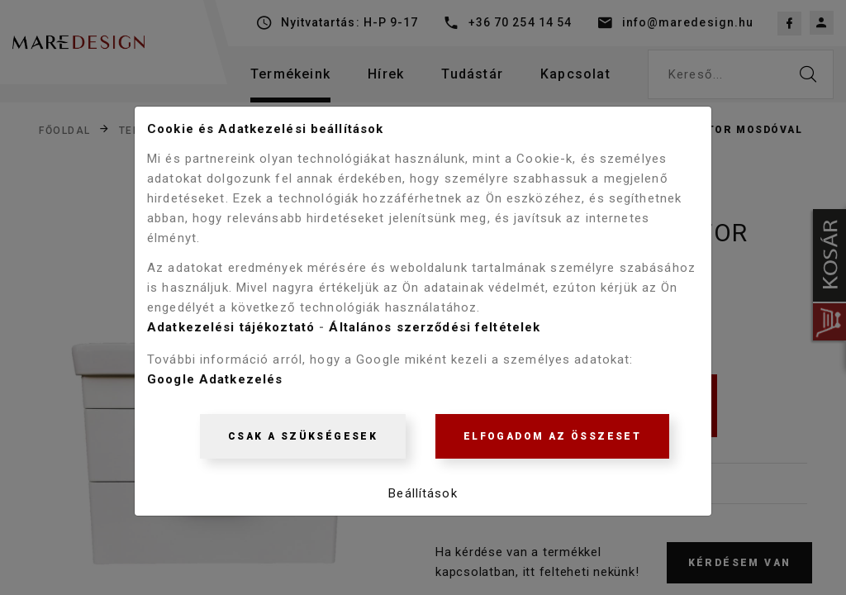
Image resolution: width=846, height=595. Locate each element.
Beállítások (422, 498)
